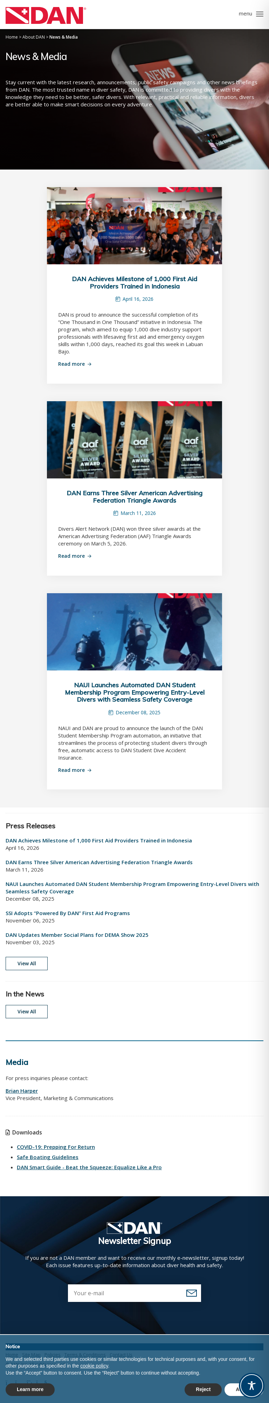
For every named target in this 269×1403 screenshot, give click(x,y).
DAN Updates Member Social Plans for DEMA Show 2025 (77, 934)
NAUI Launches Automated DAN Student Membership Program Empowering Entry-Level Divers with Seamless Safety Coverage (135, 692)
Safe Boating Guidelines (47, 1156)
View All (27, 963)
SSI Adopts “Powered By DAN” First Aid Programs (68, 912)
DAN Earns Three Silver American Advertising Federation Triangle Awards (134, 496)
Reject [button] (203, 1389)
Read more (71, 363)
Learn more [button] (30, 1389)
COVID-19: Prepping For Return (56, 1146)
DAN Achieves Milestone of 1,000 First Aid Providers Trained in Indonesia (134, 282)
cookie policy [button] (94, 1366)
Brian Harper (22, 1090)
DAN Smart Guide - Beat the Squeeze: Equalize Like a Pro (89, 1167)
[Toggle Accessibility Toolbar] (252, 1386)
